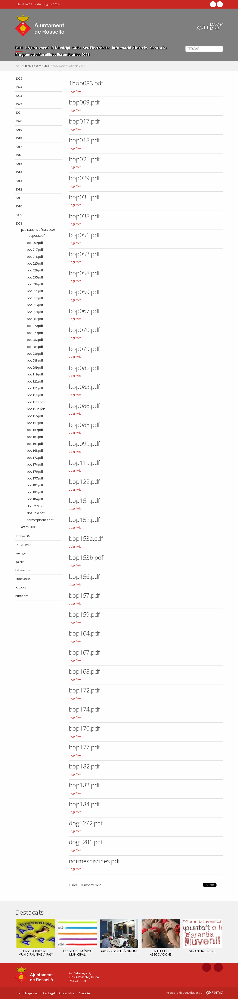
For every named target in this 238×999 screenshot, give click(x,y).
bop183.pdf (84, 785)
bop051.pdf (84, 235)
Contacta (158, 47)
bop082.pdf (84, 368)
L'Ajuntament (37, 47)
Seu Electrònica (96, 47)
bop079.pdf (84, 349)
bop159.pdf (84, 614)
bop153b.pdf (86, 557)
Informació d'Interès (130, 47)
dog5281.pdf (86, 842)
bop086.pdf (84, 406)
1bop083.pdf (86, 83)
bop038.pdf (84, 216)
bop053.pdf (84, 254)
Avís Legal (49, 993)
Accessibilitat (67, 993)
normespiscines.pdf (94, 861)
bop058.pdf (84, 273)
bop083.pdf (84, 387)
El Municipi (61, 47)
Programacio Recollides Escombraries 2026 (52, 54)
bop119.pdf (84, 463)
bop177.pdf (84, 747)
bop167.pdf (84, 652)
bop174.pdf (84, 709)
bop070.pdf (84, 330)
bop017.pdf (84, 121)
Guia (76, 47)
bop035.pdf (84, 197)
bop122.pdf (84, 481)
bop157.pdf (84, 595)
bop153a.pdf (86, 538)
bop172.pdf (84, 690)
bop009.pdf (84, 102)
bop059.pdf (84, 292)
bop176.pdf (84, 728)
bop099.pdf (84, 443)
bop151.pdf (84, 500)
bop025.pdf (84, 159)
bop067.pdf (84, 311)
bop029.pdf (84, 178)
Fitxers (36, 65)
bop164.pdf (84, 633)
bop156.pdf (84, 576)
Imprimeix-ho (92, 885)
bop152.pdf (84, 519)
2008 (47, 65)
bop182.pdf (84, 766)
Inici (19, 47)
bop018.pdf (84, 140)
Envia (74, 885)
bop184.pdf (84, 804)
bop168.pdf (84, 671)
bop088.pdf (84, 425)
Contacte (84, 993)
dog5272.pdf (86, 823)
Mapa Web (31, 993)
